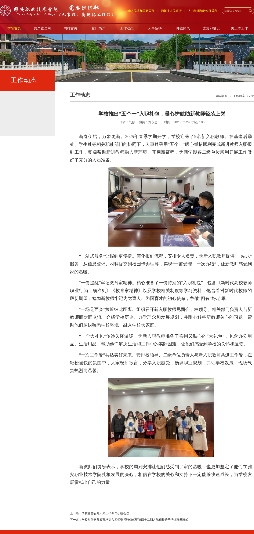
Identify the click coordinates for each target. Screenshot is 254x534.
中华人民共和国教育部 (140, 10)
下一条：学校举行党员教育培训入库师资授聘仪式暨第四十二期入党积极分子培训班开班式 (129, 519)
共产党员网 (42, 28)
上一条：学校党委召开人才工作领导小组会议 (99, 513)
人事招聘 (155, 28)
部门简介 (98, 28)
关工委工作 (239, 28)
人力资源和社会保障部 (203, 10)
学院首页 (14, 28)
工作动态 (127, 28)
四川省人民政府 (171, 10)
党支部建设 (211, 28)
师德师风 (183, 28)
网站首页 (70, 28)
